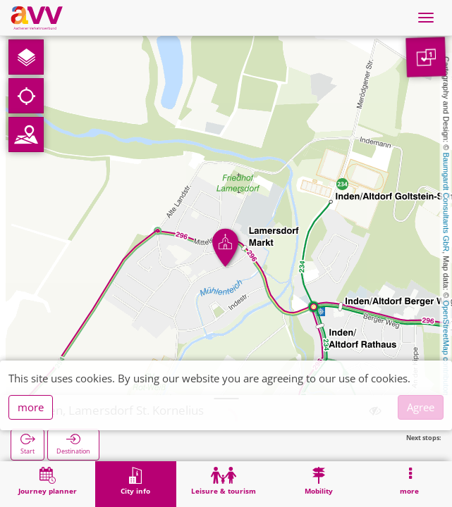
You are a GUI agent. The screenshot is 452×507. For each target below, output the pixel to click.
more (31, 407)
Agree (420, 407)
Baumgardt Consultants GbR (446, 202)
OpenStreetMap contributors (446, 348)
